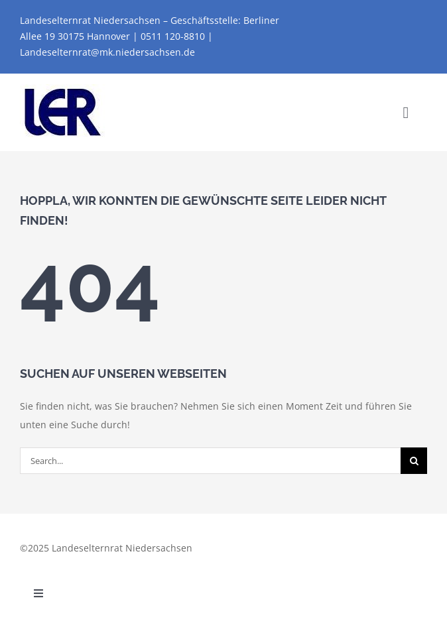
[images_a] (63, 88)
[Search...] (210, 460)
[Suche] (414, 460)
